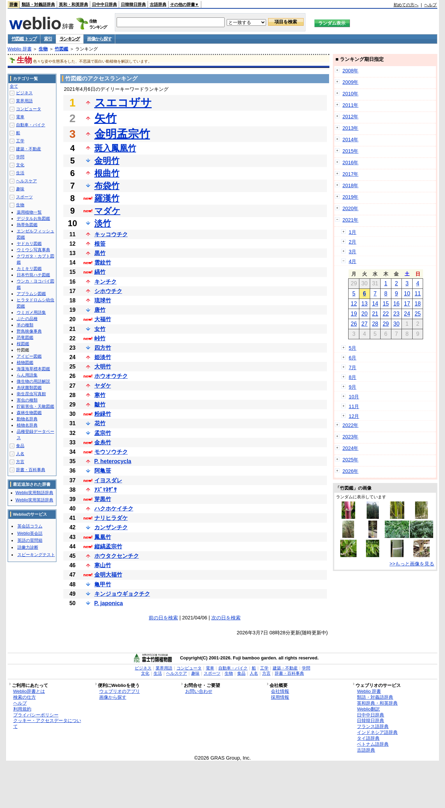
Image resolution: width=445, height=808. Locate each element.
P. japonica (108, 603)
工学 (20, 140)
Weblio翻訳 (368, 709)
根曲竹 (106, 173)
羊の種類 (25, 325)
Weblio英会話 (29, 533)
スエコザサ (123, 102)
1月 (352, 232)
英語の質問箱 (29, 540)
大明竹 (102, 367)
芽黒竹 (102, 499)
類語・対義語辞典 (38, 4)
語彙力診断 (27, 547)
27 (364, 324)
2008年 (350, 70)
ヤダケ (102, 386)
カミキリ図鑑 (29, 268)
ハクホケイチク (113, 509)
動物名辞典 (27, 419)
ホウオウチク (111, 376)
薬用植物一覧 (29, 212)
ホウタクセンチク (116, 556)
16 (396, 304)
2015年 (350, 151)
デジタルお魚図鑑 (33, 218)
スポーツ (24, 197)
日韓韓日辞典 (133, 4)
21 (375, 314)
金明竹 (106, 160)
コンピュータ (28, 108)
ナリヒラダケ (111, 518)
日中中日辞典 (104, 4)
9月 (352, 387)
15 (386, 304)
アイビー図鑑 (29, 356)
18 (418, 304)
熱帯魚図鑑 (27, 224)
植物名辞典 (27, 425)
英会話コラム (29, 526)
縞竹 (100, 272)
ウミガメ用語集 (31, 312)
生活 (20, 173)
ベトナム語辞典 (373, 744)
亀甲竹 (102, 584)
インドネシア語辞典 (377, 732)
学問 (20, 157)
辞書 (13, 4)
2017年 (350, 174)
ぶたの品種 (27, 318)
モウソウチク (111, 452)
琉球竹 (102, 300)
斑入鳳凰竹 (115, 148)
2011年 (350, 105)
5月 (352, 348)
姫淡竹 (102, 357)
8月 (352, 377)
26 (354, 324)
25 (418, 314)
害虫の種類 (27, 400)
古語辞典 (158, 4)
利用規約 (22, 709)
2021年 (350, 220)
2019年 (350, 197)
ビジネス (24, 92)
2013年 (350, 128)
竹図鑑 (61, 49)
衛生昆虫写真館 (31, 393)
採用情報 (280, 697)
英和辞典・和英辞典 (377, 703)
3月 (352, 251)
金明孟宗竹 (122, 134)
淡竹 (102, 223)
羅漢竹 (106, 198)
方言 (20, 461)
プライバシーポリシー (35, 715)
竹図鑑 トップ (24, 38)
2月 (352, 242)
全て (14, 86)
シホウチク (108, 291)
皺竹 (100, 404)
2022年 (350, 425)
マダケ (107, 210)
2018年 (350, 185)
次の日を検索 (226, 617)
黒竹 (100, 253)
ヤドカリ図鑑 (29, 243)
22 (386, 314)
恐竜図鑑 (25, 337)
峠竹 (100, 338)
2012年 (350, 116)
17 (407, 304)
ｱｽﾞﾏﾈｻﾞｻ (105, 490)
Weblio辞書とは (29, 691)
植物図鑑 (25, 362)
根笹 (100, 244)
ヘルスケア (26, 181)
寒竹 (100, 395)
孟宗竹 (102, 433)
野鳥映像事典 (29, 331)
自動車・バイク (30, 124)
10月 (354, 396)
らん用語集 (27, 375)
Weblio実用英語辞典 (34, 500)
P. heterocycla (112, 461)
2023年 (350, 436)
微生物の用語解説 (33, 381)
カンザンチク (111, 527)
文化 (20, 165)
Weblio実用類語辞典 (34, 492)
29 (386, 324)
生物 (43, 49)
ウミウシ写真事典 (33, 249)
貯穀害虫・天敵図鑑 (35, 406)
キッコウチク (111, 234)
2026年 (350, 471)
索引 (48, 38)
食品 (20, 445)
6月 (352, 358)
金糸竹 (102, 442)
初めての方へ (406, 4)
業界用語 (24, 100)
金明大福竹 (108, 575)
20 (364, 314)
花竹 (100, 423)
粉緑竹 (102, 414)
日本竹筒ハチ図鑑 (33, 274)
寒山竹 (102, 565)
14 (375, 304)
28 (375, 324)
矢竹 (105, 118)
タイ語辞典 (368, 738)
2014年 (350, 139)
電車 (20, 116)
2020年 (350, 208)
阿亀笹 (102, 471)
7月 (352, 367)
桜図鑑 (23, 343)
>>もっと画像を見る (412, 564)
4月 (352, 261)
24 (407, 314)
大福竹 (102, 319)
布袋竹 (106, 185)
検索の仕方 (24, 697)
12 (354, 304)
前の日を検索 (163, 617)
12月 (354, 416)
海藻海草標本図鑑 (33, 368)
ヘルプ (430, 4)
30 (396, 324)
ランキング (70, 38)
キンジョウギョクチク (122, 594)
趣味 (20, 189)
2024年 (350, 448)
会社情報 (280, 691)
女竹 (100, 329)
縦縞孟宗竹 (108, 546)
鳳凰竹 (102, 537)
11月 (354, 406)
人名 (20, 453)
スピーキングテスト (36, 554)
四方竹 (102, 348)
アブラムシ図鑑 (31, 293)
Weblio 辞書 (20, 49)
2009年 (350, 82)
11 (418, 293)
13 (364, 304)
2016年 (350, 162)
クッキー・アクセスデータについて (47, 723)
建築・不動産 (28, 148)
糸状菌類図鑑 (29, 387)
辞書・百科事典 (30, 469)
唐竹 (100, 310)
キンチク (105, 282)
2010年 (350, 93)
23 (396, 314)
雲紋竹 (102, 263)
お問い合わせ (198, 691)
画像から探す (99, 38)
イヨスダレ (108, 480)
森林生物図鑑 (29, 412)
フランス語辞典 (373, 726)
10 (407, 293)
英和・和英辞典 (73, 4)
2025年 (350, 459)
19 (354, 314)
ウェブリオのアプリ (119, 691)
